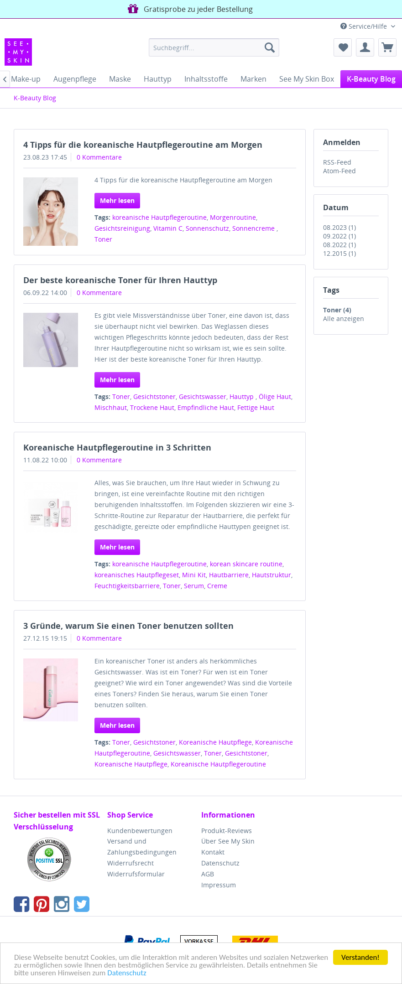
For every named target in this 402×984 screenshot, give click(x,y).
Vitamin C (168, 228)
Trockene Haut (152, 407)
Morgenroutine (233, 217)
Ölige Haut (275, 396)
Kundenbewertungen (139, 830)
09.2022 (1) (339, 236)
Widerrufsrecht (130, 863)
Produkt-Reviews (226, 830)
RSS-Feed (337, 162)
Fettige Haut (255, 407)
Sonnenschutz (207, 228)
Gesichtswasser (202, 396)
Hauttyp (243, 396)
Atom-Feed (339, 170)
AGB (207, 874)
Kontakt (212, 852)
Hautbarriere (229, 574)
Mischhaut (110, 407)
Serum (194, 585)
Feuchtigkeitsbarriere (127, 585)
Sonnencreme (254, 228)
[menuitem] (214, 47)
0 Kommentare (99, 157)
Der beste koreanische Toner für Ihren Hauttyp (120, 279)
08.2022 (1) (339, 244)
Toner (103, 239)
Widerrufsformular (136, 874)
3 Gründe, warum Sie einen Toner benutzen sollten (128, 625)
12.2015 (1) (339, 253)
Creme (217, 585)
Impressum (218, 884)
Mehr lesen (117, 200)
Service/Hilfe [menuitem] (364, 26)
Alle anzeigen (343, 318)
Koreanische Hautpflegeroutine (218, 764)
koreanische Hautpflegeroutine (159, 217)
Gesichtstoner (154, 396)
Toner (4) (337, 310)
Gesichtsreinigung (122, 228)
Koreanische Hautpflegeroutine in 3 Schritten (117, 447)
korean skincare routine (246, 563)
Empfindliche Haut (206, 407)
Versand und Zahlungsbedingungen (142, 846)
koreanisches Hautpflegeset (136, 574)
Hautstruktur (271, 574)
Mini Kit (194, 574)
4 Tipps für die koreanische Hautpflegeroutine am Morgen (142, 144)
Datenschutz (126, 973)
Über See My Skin (228, 841)
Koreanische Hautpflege (215, 742)
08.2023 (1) (339, 227)
